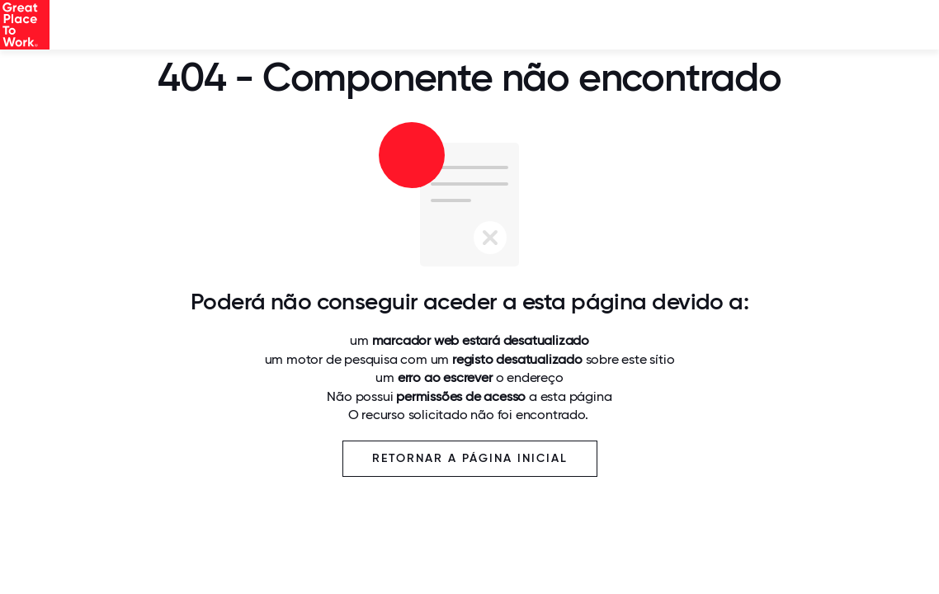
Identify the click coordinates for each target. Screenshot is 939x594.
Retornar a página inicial (470, 458)
